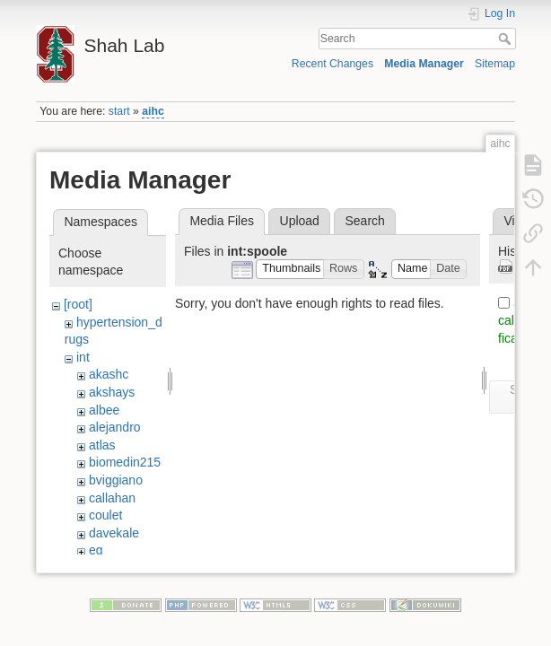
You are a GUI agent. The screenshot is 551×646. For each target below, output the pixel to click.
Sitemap (495, 63)
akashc (108, 374)
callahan (112, 498)
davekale (114, 533)
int (83, 357)
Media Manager (424, 63)
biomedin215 (125, 462)
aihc (153, 111)
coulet (105, 515)
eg (96, 550)
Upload (299, 221)
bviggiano (116, 480)
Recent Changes (332, 63)
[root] (78, 304)
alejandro (115, 427)
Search (506, 38)
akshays (112, 392)
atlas (102, 445)
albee (104, 410)
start (119, 111)
